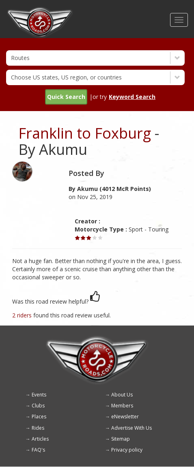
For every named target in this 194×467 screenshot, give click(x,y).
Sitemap (120, 438)
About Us (122, 394)
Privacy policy (126, 449)
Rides (38, 427)
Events (39, 394)
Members (122, 405)
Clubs (38, 405)
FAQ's (38, 449)
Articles (40, 438)
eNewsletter (125, 416)
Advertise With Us (131, 427)
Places (39, 416)
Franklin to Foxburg (84, 133)
